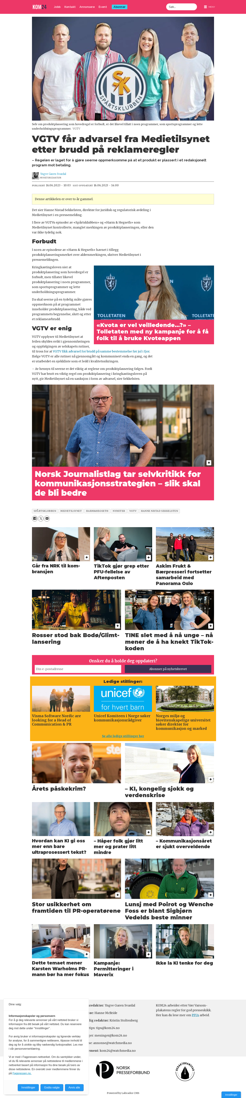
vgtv (133, 511)
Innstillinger (231, 1094)
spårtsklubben (45, 511)
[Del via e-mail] (47, 518)
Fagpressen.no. (21, 1073)
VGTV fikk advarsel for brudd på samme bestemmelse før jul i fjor (101, 351)
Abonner (120, 7)
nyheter (119, 511)
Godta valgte (52, 1087)
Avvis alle (74, 1087)
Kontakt (70, 7)
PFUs (195, 1015)
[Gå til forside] (39, 7)
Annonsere (87, 7)
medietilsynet (71, 511)
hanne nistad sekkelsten (159, 511)
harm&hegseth (97, 511)
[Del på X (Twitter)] (41, 518)
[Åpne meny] (209, 7)
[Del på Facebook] (35, 518)
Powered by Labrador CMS (123, 1093)
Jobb (57, 7)
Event (103, 7)
